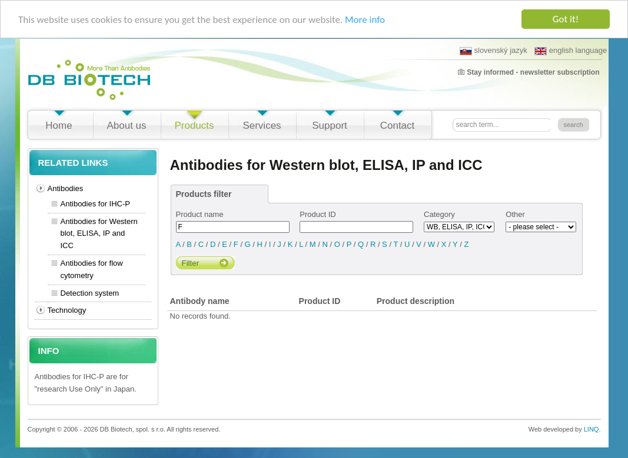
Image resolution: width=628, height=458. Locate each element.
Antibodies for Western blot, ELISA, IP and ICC (99, 233)
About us (126, 125)
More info (365, 19)
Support (329, 125)
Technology (67, 310)
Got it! (566, 19)
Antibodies (66, 188)
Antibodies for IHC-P (96, 203)
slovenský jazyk (493, 50)
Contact (397, 125)
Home (58, 125)
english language (570, 50)
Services (261, 125)
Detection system (90, 293)
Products (194, 125)
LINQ (591, 429)
